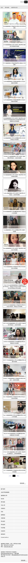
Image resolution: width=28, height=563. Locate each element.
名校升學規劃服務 (5, 492)
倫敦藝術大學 (4, 495)
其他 (2, 511)
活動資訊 (3, 508)
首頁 (2, 7)
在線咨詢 (3, 531)
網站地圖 (17, 553)
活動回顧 (3, 518)
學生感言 (3, 521)
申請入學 (3, 505)
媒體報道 (3, 514)
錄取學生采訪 (14, 7)
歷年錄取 (7, 7)
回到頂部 (22, 483)
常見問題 (3, 527)
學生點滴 (3, 524)
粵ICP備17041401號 (5, 555)
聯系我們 (3, 534)
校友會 (2, 498)
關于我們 (3, 489)
